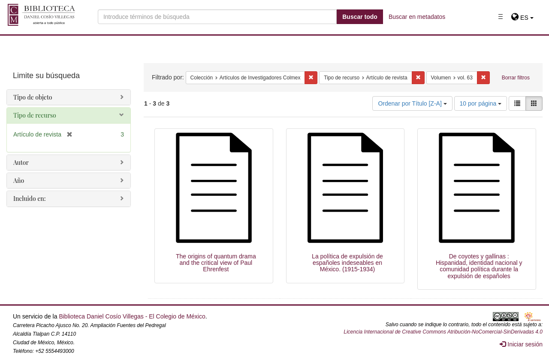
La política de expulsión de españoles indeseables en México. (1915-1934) (347, 263)
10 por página (481, 103)
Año (18, 180)
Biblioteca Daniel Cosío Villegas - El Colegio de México (132, 316)
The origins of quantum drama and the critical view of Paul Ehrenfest (216, 263)
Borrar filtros (516, 78)
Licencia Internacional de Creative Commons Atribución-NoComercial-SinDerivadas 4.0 (443, 332)
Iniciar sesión (521, 344)
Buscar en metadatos (417, 16)
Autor (21, 162)
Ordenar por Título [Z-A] (412, 103)
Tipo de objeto (32, 97)
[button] (522, 17)
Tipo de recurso (34, 115)
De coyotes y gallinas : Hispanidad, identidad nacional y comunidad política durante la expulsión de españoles (479, 266)
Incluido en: (29, 198)
